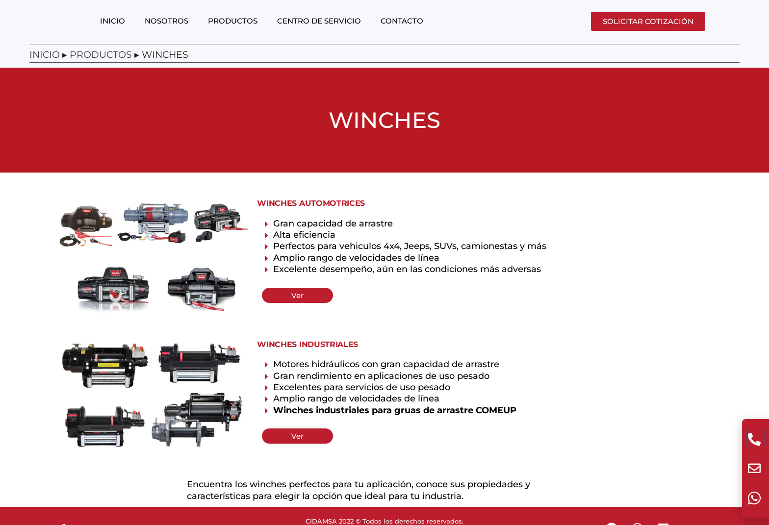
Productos (101, 64)
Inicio (44, 64)
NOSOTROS (166, 30)
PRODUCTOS (232, 30)
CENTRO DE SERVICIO (319, 30)
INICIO (112, 30)
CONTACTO (402, 30)
